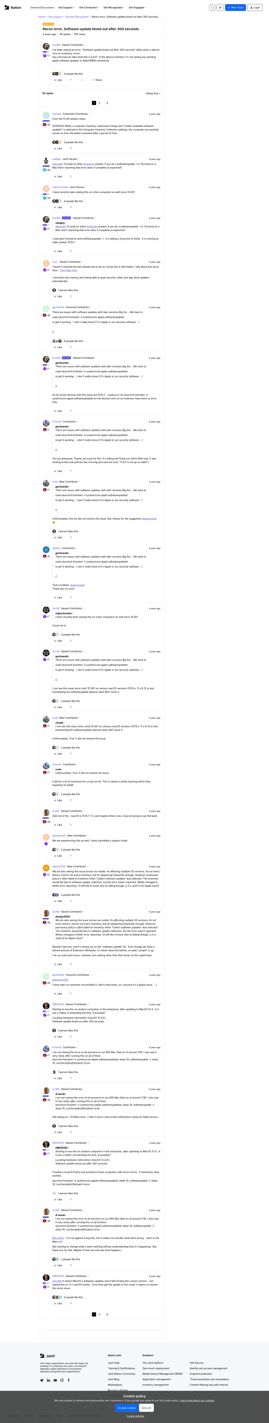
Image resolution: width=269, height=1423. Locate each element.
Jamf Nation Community (121, 1373)
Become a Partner (118, 1390)
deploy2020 (59, 866)
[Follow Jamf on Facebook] (68, 1380)
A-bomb (56, 421)
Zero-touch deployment (156, 1368)
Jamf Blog (113, 1379)
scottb (56, 810)
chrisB (56, 608)
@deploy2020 (60, 979)
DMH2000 (58, 1004)
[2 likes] (66, 634)
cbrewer (57, 113)
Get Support (66, 7)
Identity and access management (208, 1368)
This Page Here (68, 270)
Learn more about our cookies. (197, 1400)
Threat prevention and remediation (209, 1379)
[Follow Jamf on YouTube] (55, 1380)
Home (41, 16)
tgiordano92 (59, 835)
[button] (235, 7)
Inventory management (156, 1384)
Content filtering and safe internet (209, 1384)
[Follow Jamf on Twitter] (42, 1380)
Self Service (197, 1362)
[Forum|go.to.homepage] (13, 7)
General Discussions (42, 7)
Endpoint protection (201, 1373)
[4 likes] (67, 201)
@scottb (57, 1281)
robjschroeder (60, 187)
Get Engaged (138, 7)
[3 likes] (67, 74)
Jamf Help (114, 1362)
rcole (55, 481)
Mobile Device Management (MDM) (163, 1373)
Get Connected (89, 7)
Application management (157, 1379)
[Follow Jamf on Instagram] (62, 1380)
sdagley (56, 159)
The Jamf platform (153, 1362)
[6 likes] (67, 341)
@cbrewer (89, 164)
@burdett (57, 164)
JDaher (56, 548)
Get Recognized (114, 7)
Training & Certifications (121, 1368)
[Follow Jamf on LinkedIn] (48, 1380)
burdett (56, 44)
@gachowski (149, 518)
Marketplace (115, 1384)
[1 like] (65, 290)
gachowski (58, 307)
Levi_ (55, 261)
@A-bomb (58, 1238)
